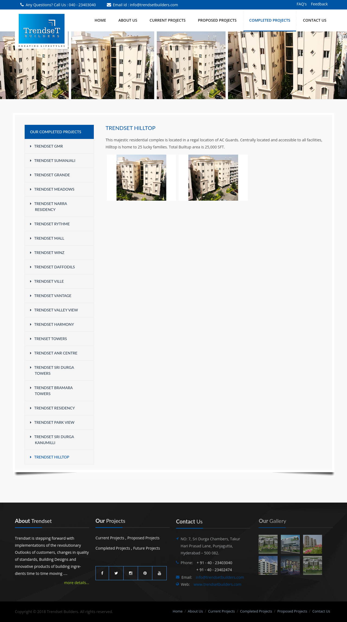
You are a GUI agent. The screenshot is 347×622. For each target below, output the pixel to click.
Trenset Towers (48, 338)
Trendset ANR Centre (53, 353)
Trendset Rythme (50, 224)
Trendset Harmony (52, 324)
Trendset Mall (47, 238)
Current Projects (109, 536)
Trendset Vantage (50, 295)
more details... (75, 582)
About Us (127, 20)
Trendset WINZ (47, 252)
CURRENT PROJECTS (168, 20)
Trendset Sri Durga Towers (52, 370)
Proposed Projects (143, 536)
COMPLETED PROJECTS (269, 20)
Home (100, 20)
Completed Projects (112, 546)
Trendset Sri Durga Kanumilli (52, 439)
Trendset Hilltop (49, 457)
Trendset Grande (50, 174)
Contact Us (314, 20)
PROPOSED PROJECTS (217, 20)
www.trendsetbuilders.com (217, 588)
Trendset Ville (47, 281)
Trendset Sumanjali (52, 160)
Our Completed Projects (55, 131)
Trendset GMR (46, 146)
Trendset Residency (52, 408)
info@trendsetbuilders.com (154, 4)
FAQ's (302, 3)
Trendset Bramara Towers (51, 390)
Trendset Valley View (54, 310)
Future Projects (146, 546)
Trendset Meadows (52, 189)
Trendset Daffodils (52, 267)
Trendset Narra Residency (48, 206)
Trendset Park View (52, 422)
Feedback (319, 3)
